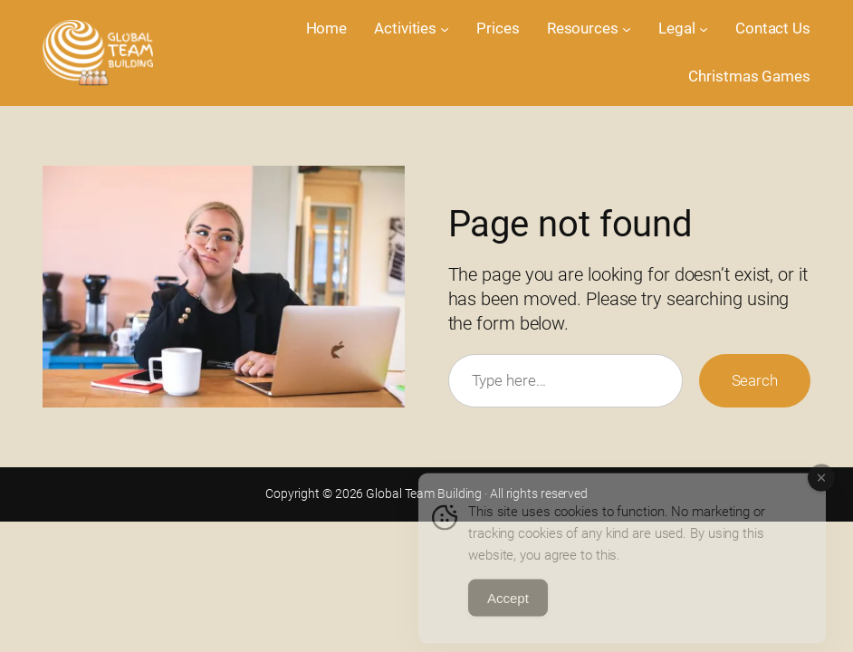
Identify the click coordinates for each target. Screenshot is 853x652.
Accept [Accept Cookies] (508, 608)
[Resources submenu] (626, 29)
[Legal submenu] (703, 29)
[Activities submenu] (444, 29)
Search (755, 380)
